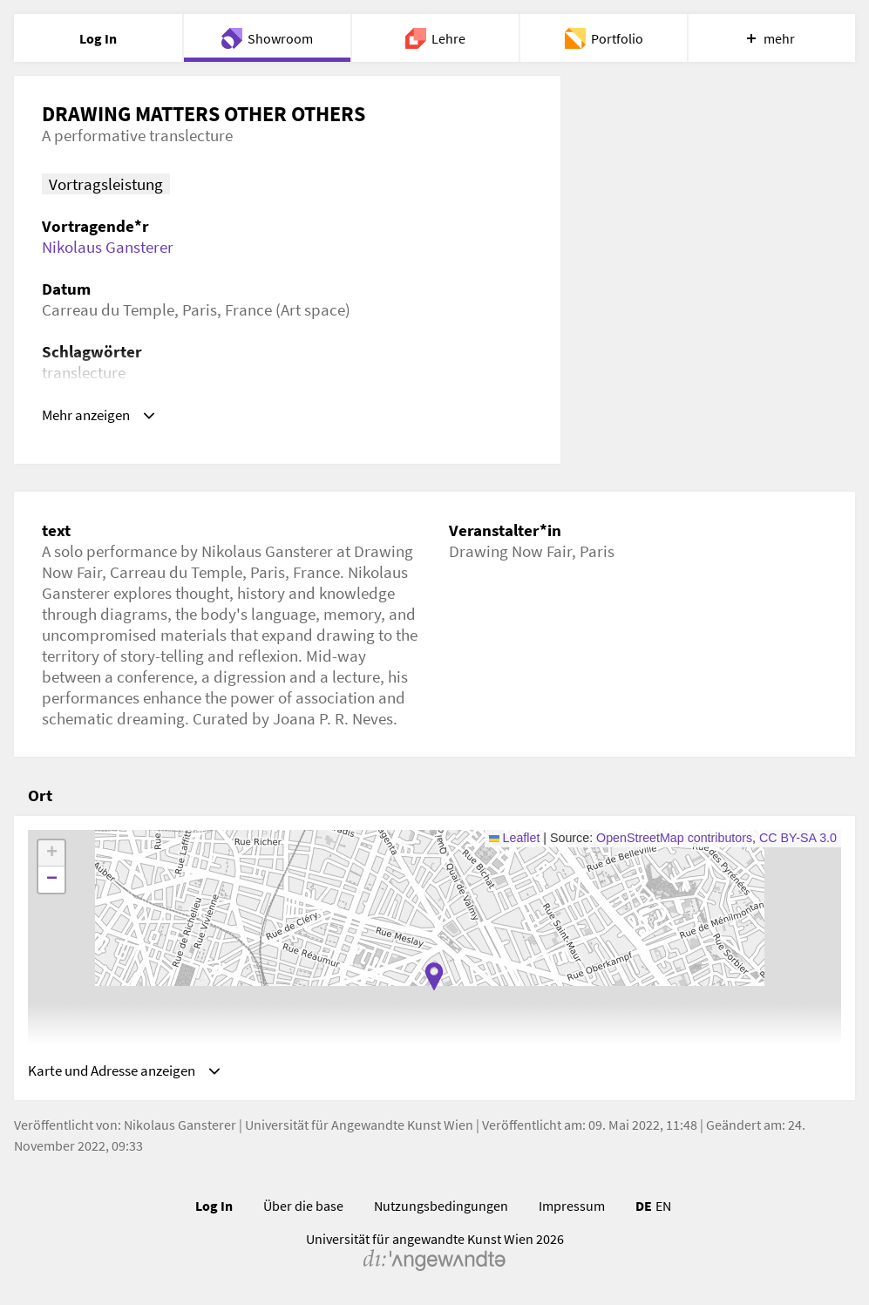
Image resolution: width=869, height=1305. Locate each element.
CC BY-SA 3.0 (798, 838)
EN (663, 1210)
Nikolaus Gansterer (107, 246)
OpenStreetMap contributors (674, 838)
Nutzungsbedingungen (441, 1210)
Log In (214, 1210)
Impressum (572, 1210)
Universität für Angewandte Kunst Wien (359, 1129)
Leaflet (514, 838)
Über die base (303, 1210)
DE (643, 1210)
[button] (434, 976)
